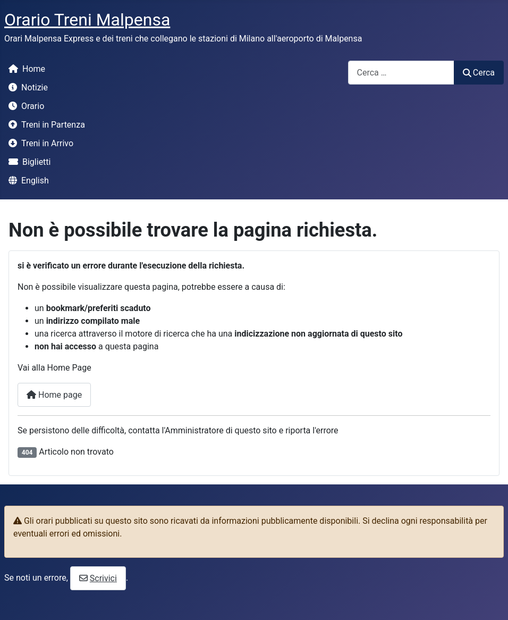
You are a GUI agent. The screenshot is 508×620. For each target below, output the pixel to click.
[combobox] (401, 73)
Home (24, 69)
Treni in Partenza (44, 125)
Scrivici (103, 578)
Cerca (479, 73)
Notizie (26, 87)
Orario (24, 106)
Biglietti (27, 162)
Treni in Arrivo (38, 143)
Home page (54, 395)
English (26, 180)
